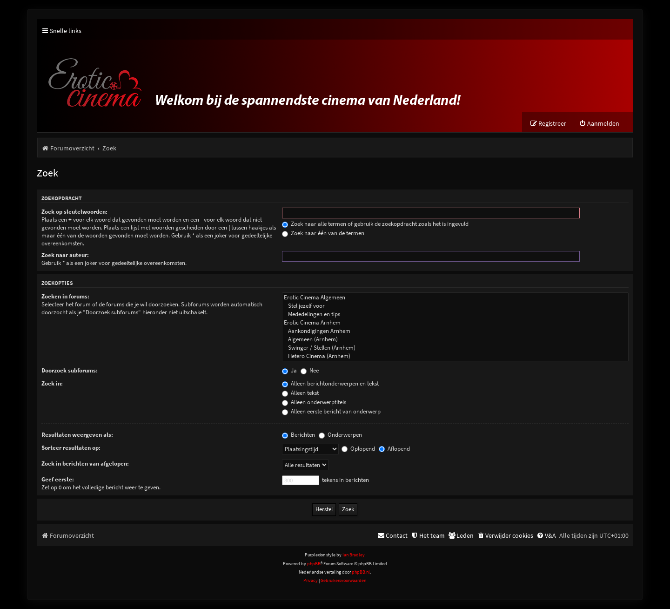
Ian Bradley (353, 555)
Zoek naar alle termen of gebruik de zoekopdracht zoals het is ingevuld (375, 224)
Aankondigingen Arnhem (455, 331)
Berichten (298, 435)
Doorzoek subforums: (69, 370)
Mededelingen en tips (455, 314)
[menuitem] (599, 123)
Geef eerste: (57, 479)
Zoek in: (52, 383)
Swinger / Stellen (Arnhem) (455, 348)
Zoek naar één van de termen (323, 233)
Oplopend (358, 449)
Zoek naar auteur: (65, 255)
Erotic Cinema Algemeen (455, 297)
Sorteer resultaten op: (70, 448)
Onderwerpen (340, 435)
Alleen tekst (300, 393)
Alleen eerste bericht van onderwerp (331, 411)
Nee (310, 370)
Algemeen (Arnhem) (455, 339)
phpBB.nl (361, 572)
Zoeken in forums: (65, 296)
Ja (289, 370)
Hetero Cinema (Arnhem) (455, 356)
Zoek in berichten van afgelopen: (85, 463)
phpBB (314, 564)
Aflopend (394, 449)
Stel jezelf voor (455, 306)
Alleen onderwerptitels (314, 402)
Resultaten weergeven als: (77, 435)
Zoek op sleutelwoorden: (74, 212)
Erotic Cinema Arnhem (455, 322)
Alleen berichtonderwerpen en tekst (330, 383)
